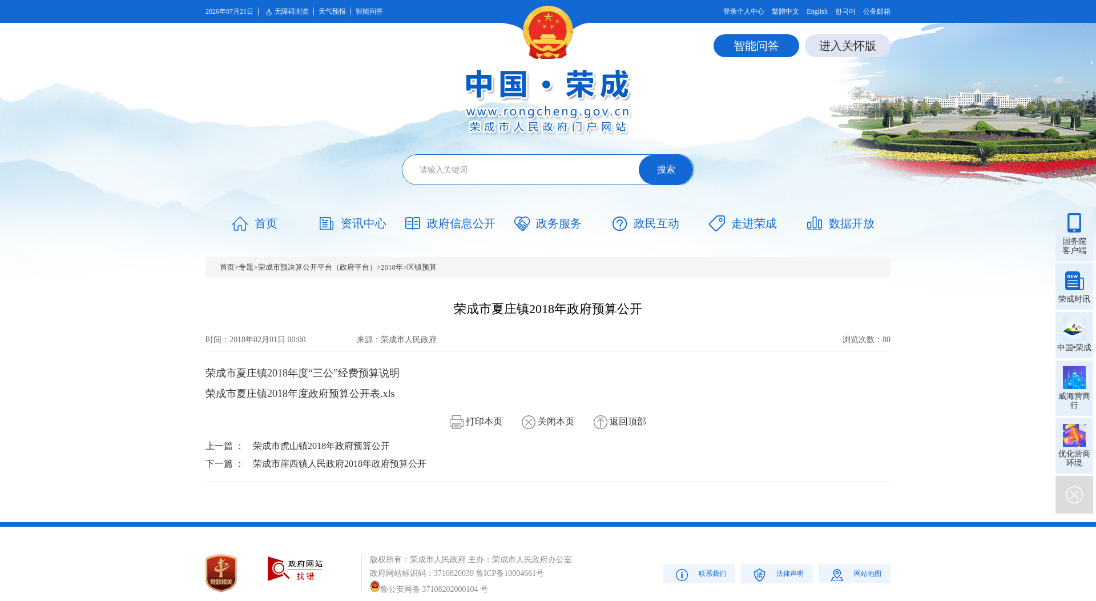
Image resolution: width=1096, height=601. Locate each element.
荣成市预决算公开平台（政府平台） (317, 267)
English (817, 11)
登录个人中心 (743, 11)
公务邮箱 (876, 11)
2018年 (392, 267)
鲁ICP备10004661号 (510, 573)
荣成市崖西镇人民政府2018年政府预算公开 (339, 463)
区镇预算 (422, 267)
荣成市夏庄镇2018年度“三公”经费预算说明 (303, 373)
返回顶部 (620, 421)
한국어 (845, 11)
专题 (246, 267)
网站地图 (854, 574)
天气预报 (332, 11)
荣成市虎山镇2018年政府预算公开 (321, 446)
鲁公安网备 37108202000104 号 (429, 589)
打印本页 (476, 421)
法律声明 (777, 574)
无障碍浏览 (286, 12)
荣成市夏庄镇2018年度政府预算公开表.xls (300, 393)
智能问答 (369, 11)
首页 (227, 267)
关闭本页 (548, 421)
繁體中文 (785, 11)
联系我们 (699, 574)
